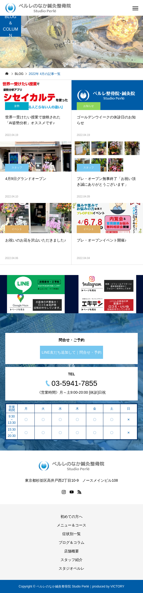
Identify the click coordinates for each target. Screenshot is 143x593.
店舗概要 (71, 551)
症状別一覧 (71, 534)
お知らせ (88, 106)
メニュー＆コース (71, 525)
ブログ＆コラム (71, 542)
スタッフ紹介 (71, 560)
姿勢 (16, 106)
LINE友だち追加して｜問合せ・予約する (71, 354)
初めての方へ (71, 516)
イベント (17, 229)
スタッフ (17, 167)
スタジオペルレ (71, 568)
